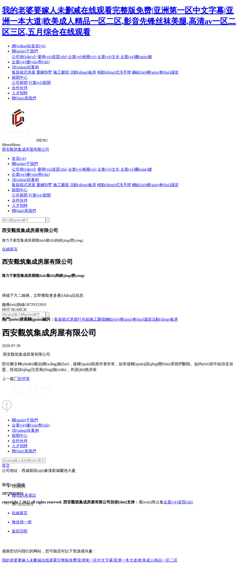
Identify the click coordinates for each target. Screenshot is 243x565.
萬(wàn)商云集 (151, 502)
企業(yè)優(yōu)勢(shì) (31, 62)
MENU (42, 140)
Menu (11, 145)
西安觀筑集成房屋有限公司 (25, 149)
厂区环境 (22, 379)
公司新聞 (20, 83)
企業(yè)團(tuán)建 (136, 57)
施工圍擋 (61, 72)
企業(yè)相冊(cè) (82, 57)
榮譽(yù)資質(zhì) (52, 57)
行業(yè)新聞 (40, 83)
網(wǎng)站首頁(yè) (29, 46)
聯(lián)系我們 (24, 98)
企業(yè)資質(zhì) (178, 502)
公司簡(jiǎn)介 (24, 57)
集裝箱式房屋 (23, 72)
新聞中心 (20, 77)
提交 (6, 465)
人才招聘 (20, 93)
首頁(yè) (19, 158)
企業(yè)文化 (108, 57)
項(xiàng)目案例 (25, 67)
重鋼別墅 (44, 72)
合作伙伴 (20, 88)
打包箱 (84, 319)
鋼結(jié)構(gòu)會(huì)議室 (155, 72)
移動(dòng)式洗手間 (114, 72)
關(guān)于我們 (25, 51)
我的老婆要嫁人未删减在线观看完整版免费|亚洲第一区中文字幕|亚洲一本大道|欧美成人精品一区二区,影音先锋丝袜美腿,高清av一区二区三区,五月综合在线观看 (119, 21)
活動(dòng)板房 (83, 72)
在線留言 (10, 249)
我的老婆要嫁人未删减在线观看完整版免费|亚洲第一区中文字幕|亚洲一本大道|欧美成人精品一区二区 (90, 560)
